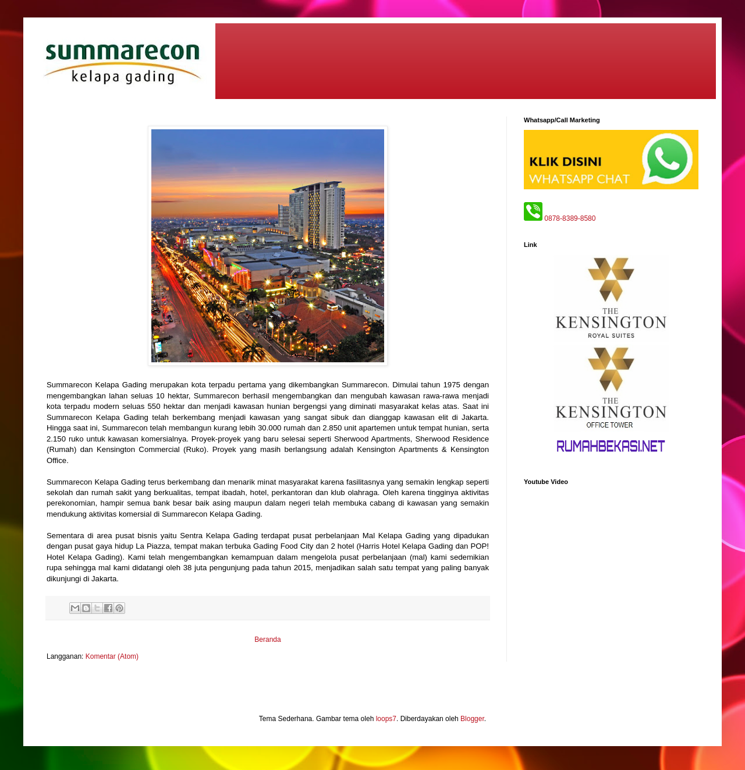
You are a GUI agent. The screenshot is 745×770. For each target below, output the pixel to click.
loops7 (386, 719)
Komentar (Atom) (112, 656)
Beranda (267, 639)
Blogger (472, 719)
